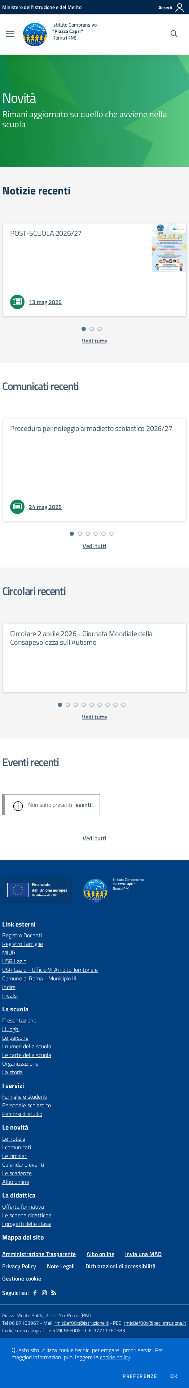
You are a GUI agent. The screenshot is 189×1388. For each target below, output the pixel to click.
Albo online (15, 1181)
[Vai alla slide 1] (84, 329)
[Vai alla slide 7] (107, 705)
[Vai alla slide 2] (91, 329)
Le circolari (14, 1156)
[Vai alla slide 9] (123, 705)
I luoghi (10, 1029)
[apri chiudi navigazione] (10, 34)
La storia (12, 1072)
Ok (173, 1376)
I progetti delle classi (26, 1223)
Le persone (15, 1037)
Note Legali (61, 1266)
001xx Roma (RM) (72, 1315)
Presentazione (19, 1020)
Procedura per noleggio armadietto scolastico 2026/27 (91, 428)
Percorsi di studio (22, 1113)
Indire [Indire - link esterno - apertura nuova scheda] (9, 987)
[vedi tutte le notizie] (94, 341)
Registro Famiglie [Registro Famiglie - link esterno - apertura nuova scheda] (22, 943)
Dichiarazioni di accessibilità (120, 1266)
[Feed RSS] (53, 1293)
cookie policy (115, 1357)
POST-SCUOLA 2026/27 (46, 233)
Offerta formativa (23, 1206)
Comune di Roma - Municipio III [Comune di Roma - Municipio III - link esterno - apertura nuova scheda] (39, 978)
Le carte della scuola (26, 1055)
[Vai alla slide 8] (115, 705)
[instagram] (44, 1293)
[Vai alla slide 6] (111, 534)
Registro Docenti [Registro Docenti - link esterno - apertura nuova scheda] (22, 935)
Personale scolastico (26, 1105)
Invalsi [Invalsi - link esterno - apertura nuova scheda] (10, 995)
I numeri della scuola (26, 1046)
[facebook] (35, 1293)
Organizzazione (20, 1063)
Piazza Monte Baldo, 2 (25, 1315)
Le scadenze (17, 1173)
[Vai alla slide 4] (95, 534)
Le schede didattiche (27, 1215)
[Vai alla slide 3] (99, 329)
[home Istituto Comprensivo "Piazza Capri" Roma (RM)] (59, 34)
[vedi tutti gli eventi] (94, 838)
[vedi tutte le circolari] (94, 717)
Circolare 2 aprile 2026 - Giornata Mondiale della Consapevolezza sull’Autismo (81, 638)
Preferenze (140, 1376)
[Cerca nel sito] (174, 34)
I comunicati (16, 1147)
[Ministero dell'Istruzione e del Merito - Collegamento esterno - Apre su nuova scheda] (42, 7)
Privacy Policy (19, 1266)
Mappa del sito (23, 1237)
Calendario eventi (23, 1164)
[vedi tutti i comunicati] (94, 546)
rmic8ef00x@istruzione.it (81, 1323)
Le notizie (13, 1138)
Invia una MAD (143, 1254)
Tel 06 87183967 (21, 1323)
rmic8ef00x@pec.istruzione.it (155, 1323)
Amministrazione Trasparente (39, 1254)
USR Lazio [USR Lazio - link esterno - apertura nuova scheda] (14, 961)
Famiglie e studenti (24, 1096)
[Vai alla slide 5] (103, 534)
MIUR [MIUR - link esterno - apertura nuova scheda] (9, 952)
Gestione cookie (21, 1278)
